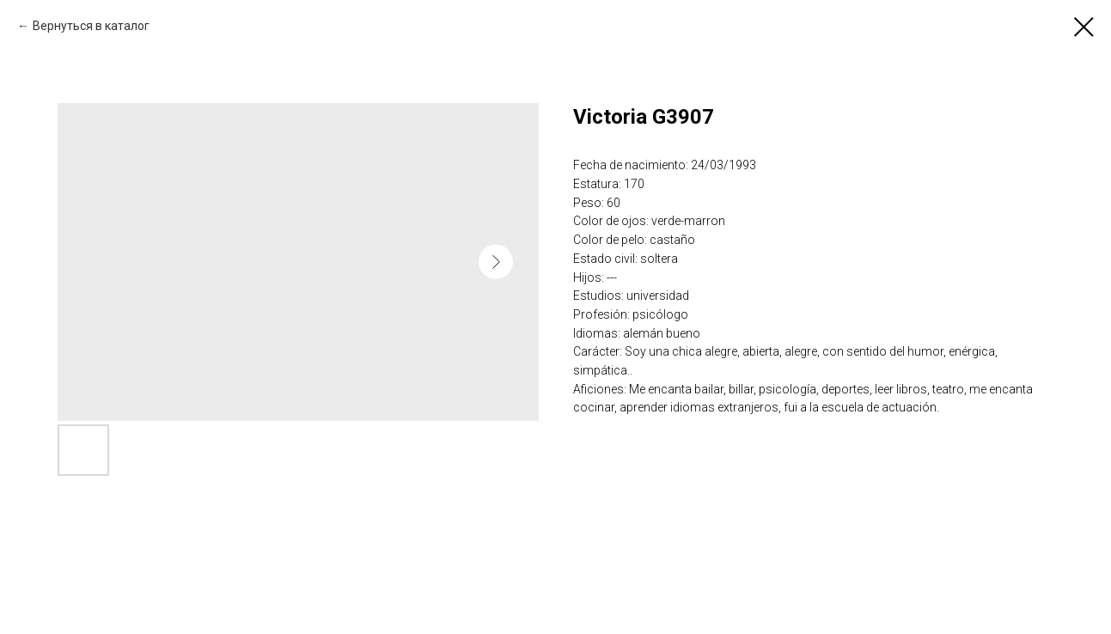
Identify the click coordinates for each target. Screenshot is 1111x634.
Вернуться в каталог (91, 26)
